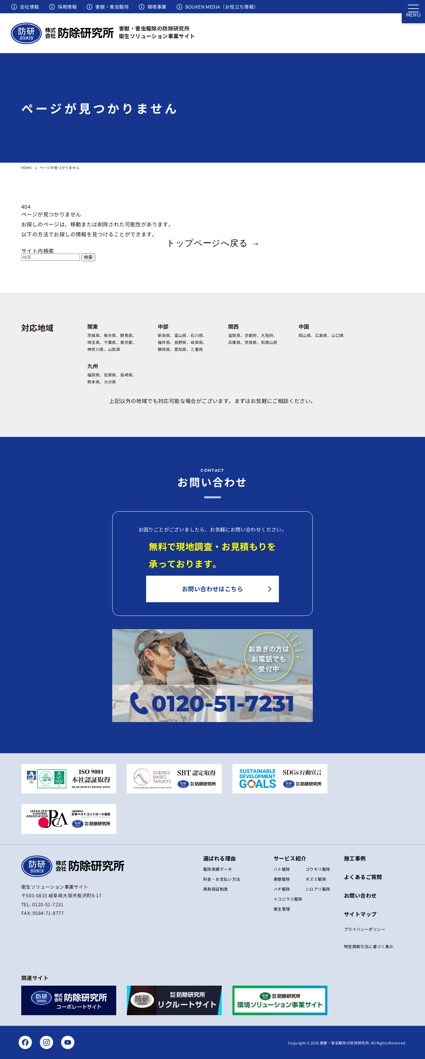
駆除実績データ (217, 869)
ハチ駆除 (282, 889)
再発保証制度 (215, 889)
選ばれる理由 (219, 858)
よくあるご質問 (363, 876)
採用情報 (67, 6)
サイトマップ (360, 914)
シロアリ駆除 (317, 889)
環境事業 (157, 6)
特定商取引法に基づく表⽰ (368, 946)
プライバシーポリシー (364, 929)
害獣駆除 (282, 879)
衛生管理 (282, 909)
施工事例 (355, 858)
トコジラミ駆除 (288, 899)
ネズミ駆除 (315, 879)
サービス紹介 (290, 858)
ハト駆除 (282, 869)
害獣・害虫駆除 (112, 6)
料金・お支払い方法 (221, 879)
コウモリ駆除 (317, 869)
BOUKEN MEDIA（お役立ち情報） (222, 6)
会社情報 (29, 6)
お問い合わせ (360, 895)
